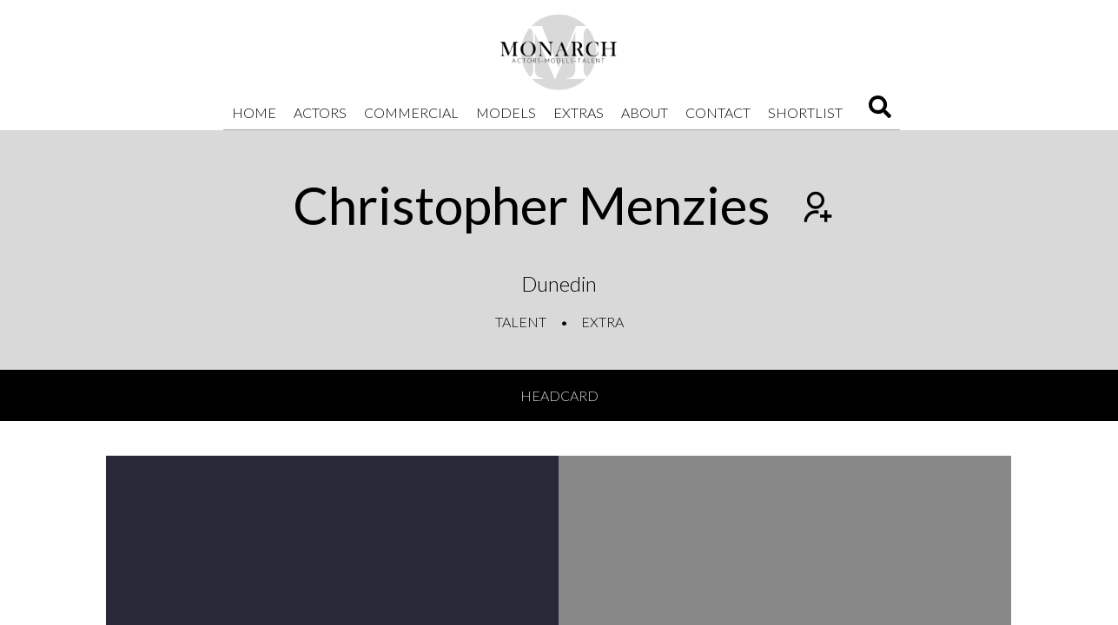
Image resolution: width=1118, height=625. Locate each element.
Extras (578, 112)
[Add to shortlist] (815, 209)
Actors (320, 112)
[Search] (880, 112)
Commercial (411, 112)
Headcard (559, 395)
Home (254, 112)
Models (506, 112)
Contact (718, 112)
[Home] (559, 52)
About (644, 112)
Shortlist (805, 112)
